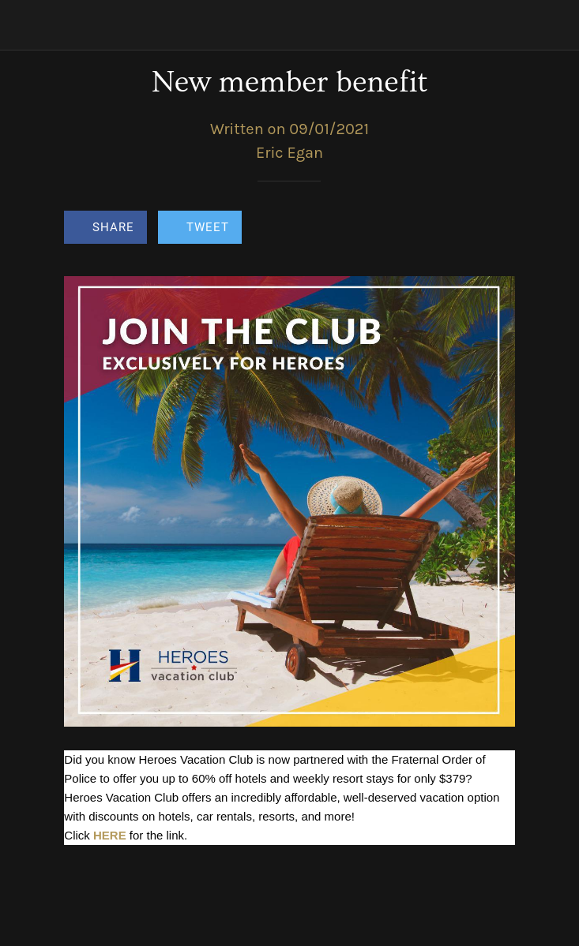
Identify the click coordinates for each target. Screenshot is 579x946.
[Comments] (496, 229)
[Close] (25, 25)
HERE (109, 835)
